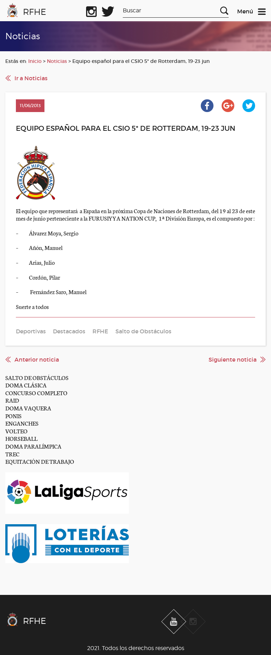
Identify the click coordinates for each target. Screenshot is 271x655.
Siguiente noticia (233, 359)
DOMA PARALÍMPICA (33, 446)
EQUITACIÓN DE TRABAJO (39, 461)
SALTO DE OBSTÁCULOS (36, 377)
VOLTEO (16, 431)
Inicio (35, 61)
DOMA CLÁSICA (26, 385)
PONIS (13, 415)
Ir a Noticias (31, 78)
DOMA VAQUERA (28, 408)
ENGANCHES (21, 423)
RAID (12, 400)
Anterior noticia (36, 359)
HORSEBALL (21, 438)
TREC (12, 454)
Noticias (57, 61)
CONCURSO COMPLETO (36, 392)
